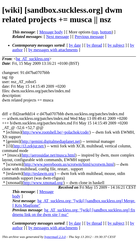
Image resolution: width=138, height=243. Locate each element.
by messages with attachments (53, 50)
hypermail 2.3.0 (55, 237)
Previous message (89, 36)
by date (75, 45)
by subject (116, 45)
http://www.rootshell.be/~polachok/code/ (56, 132)
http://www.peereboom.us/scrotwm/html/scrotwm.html (69, 164)
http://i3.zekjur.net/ (28, 146)
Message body (51, 32)
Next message (57, 36)
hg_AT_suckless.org (32, 59)
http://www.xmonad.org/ (43, 183)
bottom (105, 32)
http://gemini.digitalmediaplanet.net (50, 141)
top (95, 32)
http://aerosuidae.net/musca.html (48, 155)
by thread (94, 45)
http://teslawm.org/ (39, 173)
